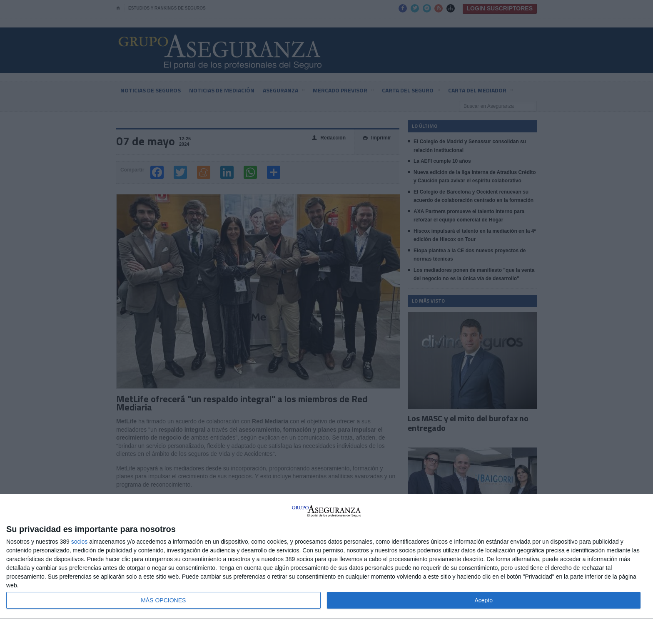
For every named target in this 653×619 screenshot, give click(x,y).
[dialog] (326, 557)
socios (79, 541)
